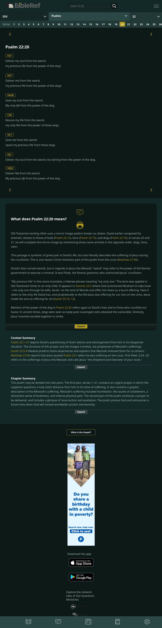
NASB (10, 95)
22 (133, 16)
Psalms (56, 16)
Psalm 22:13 (87, 238)
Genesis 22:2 (84, 286)
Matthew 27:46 (127, 260)
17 (103, 24)
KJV (9, 154)
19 (116, 24)
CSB (9, 115)
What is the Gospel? (81, 432)
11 (65, 24)
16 (96, 24)
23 (141, 24)
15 (90, 24)
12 (71, 24)
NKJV (10, 168)
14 (84, 24)
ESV (9, 55)
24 (147, 24)
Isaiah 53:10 (61, 299)
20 (122, 24)
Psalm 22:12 (62, 238)
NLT (9, 134)
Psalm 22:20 (64, 307)
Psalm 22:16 (118, 238)
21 (128, 24)
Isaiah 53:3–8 (19, 351)
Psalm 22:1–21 (20, 342)
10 (58, 24)
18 (109, 24)
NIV (9, 75)
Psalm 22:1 (70, 355)
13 (77, 24)
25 (154, 24)
